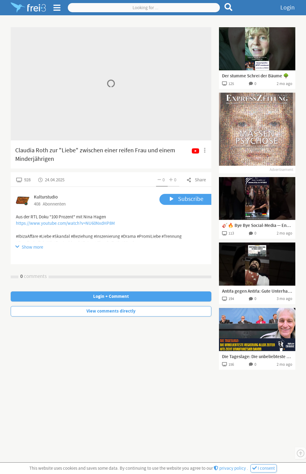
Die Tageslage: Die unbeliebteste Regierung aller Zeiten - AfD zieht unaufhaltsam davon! (257, 357)
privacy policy (230, 468)
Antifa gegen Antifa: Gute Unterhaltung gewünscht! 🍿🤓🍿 (257, 291)
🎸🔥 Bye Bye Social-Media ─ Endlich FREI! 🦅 (257, 226)
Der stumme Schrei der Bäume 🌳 (255, 76)
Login (287, 8)
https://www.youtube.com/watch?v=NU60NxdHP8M (65, 223)
